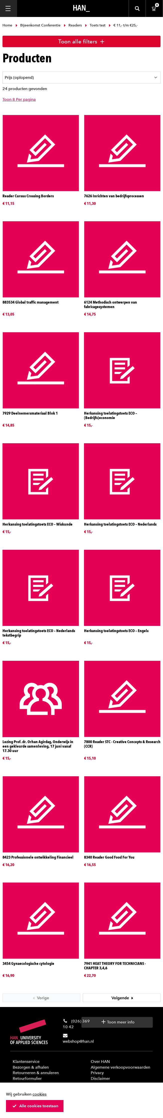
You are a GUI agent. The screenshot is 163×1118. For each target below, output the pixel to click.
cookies (39, 1094)
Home (7, 25)
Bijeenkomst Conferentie (38, 25)
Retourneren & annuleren (36, 1072)
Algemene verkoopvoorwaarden (120, 1067)
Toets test (95, 25)
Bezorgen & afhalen (31, 1067)
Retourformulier (27, 1078)
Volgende (123, 998)
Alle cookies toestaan (35, 1106)
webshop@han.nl (78, 1041)
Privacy (97, 1072)
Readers (73, 25)
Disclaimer (100, 1078)
